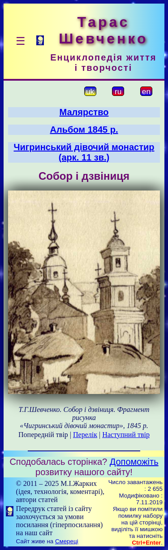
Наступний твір (126, 434)
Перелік (85, 434)
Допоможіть (134, 462)
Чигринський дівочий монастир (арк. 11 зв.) (84, 152)
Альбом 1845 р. (84, 129)
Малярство (84, 112)
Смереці (66, 541)
